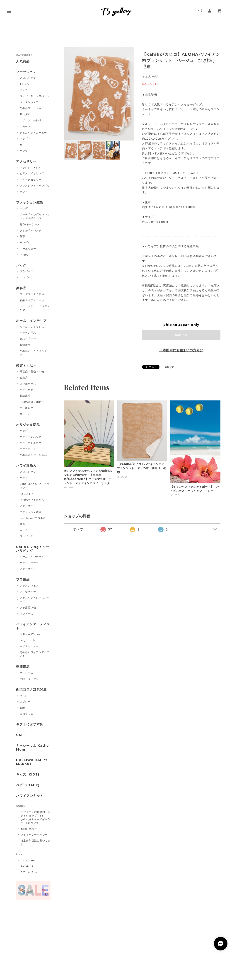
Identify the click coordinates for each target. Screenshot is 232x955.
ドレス (24, 90)
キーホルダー (28, 248)
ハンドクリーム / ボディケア (35, 308)
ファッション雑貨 (29, 202)
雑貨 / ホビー (26, 365)
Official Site (29, 872)
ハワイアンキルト (29, 796)
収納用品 (25, 345)
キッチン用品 (28, 332)
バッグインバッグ (30, 436)
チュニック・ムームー (33, 132)
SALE (21, 735)
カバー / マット (29, 338)
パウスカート (28, 449)
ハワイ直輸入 (26, 466)
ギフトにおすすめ (29, 724)
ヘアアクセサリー (30, 179)
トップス (25, 138)
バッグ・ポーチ (29, 562)
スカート (25, 126)
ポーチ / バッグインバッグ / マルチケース (35, 216)
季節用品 (23, 667)
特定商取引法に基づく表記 (36, 842)
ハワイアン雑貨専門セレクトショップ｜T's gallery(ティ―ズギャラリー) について (36, 817)
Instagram (28, 860)
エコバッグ (26, 277)
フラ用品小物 (28, 607)
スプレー (25, 701)
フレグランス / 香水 (32, 294)
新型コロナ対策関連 (31, 689)
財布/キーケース (30, 224)
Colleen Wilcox (30, 634)
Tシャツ (25, 83)
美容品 (21, 288)
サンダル (25, 114)
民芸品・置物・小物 (32, 371)
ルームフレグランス (32, 326)
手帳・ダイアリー (30, 679)
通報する (169, 367)
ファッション (26, 72)
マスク (24, 695)
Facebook (27, 866)
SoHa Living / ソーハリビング (32, 549)
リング (24, 191)
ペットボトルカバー (32, 442)
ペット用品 (26, 389)
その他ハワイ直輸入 (32, 499)
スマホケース (28, 383)
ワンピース (26, 536)
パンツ (24, 150)
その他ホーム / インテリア (35, 352)
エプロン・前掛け (30, 120)
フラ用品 (23, 580)
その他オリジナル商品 (33, 455)
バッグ (24, 208)
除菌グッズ (26, 713)
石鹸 (22, 707)
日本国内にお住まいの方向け (181, 350)
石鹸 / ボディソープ (32, 300)
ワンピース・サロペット (35, 96)
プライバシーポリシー (34, 834)
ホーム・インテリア (31, 321)
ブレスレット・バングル (35, 185)
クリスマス (26, 672)
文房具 (24, 377)
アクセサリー (26, 161)
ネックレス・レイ (30, 167)
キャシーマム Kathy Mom (32, 747)
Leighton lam (29, 640)
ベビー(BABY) (27, 785)
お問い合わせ (29, 828)
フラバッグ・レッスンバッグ (35, 599)
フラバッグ (26, 271)
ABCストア (27, 493)
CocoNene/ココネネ (33, 518)
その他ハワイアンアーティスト (35, 654)
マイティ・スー (29, 646)
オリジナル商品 (28, 425)
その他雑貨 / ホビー (32, 401)
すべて (78, 529)
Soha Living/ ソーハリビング (34, 485)
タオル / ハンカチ (31, 230)
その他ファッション (32, 108)
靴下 (22, 236)
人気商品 (23, 61)
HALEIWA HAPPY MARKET (31, 762)
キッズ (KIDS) (27, 774)
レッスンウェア (29, 102)
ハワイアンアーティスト (33, 626)
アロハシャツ (28, 77)
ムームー (25, 530)
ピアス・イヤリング (32, 173)
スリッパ (25, 414)
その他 (24, 254)
